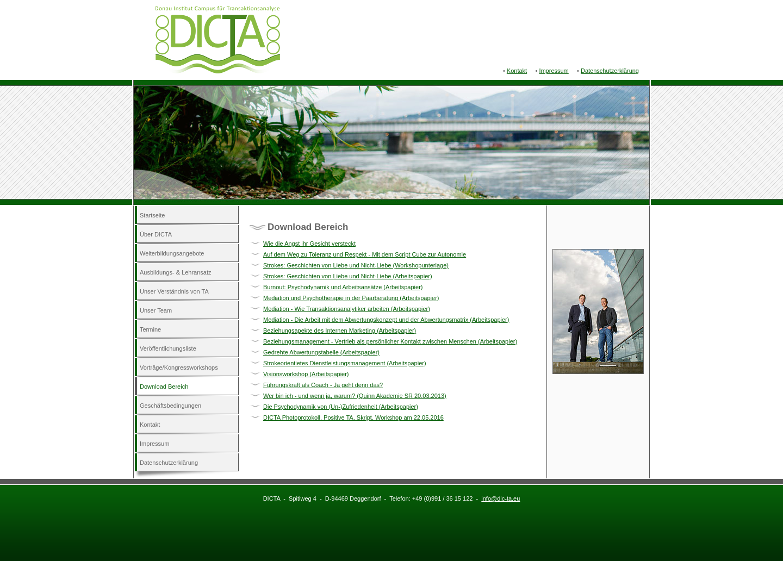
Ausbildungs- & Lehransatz (175, 272)
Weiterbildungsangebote (172, 253)
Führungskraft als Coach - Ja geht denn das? (323, 385)
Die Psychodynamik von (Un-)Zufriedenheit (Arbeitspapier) (340, 406)
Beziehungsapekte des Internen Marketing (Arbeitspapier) (339, 330)
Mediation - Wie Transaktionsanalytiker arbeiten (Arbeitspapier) (346, 309)
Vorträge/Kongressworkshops (179, 367)
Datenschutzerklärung (610, 70)
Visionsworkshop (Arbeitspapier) (306, 374)
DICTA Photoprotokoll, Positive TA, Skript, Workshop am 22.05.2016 (353, 417)
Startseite (152, 215)
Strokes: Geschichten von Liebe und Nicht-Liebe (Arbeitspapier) (347, 276)
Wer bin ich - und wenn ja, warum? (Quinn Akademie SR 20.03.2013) (354, 395)
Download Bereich (164, 386)
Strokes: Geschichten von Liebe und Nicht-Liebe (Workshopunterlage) (356, 265)
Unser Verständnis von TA (174, 291)
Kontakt (517, 70)
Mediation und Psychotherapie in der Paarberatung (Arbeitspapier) (351, 298)
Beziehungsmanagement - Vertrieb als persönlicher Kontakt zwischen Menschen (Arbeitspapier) (390, 341)
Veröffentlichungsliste (168, 348)
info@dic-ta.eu (500, 498)
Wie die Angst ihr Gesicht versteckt (309, 243)
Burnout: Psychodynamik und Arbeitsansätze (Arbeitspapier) (343, 287)
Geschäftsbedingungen (170, 405)
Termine (150, 329)
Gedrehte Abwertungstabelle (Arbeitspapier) (321, 352)
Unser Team (156, 310)
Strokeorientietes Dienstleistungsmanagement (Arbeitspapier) (344, 363)
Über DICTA (156, 234)
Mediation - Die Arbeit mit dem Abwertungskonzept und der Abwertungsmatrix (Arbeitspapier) (386, 319)
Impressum (553, 70)
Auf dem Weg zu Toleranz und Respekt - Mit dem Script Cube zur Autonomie (364, 254)
